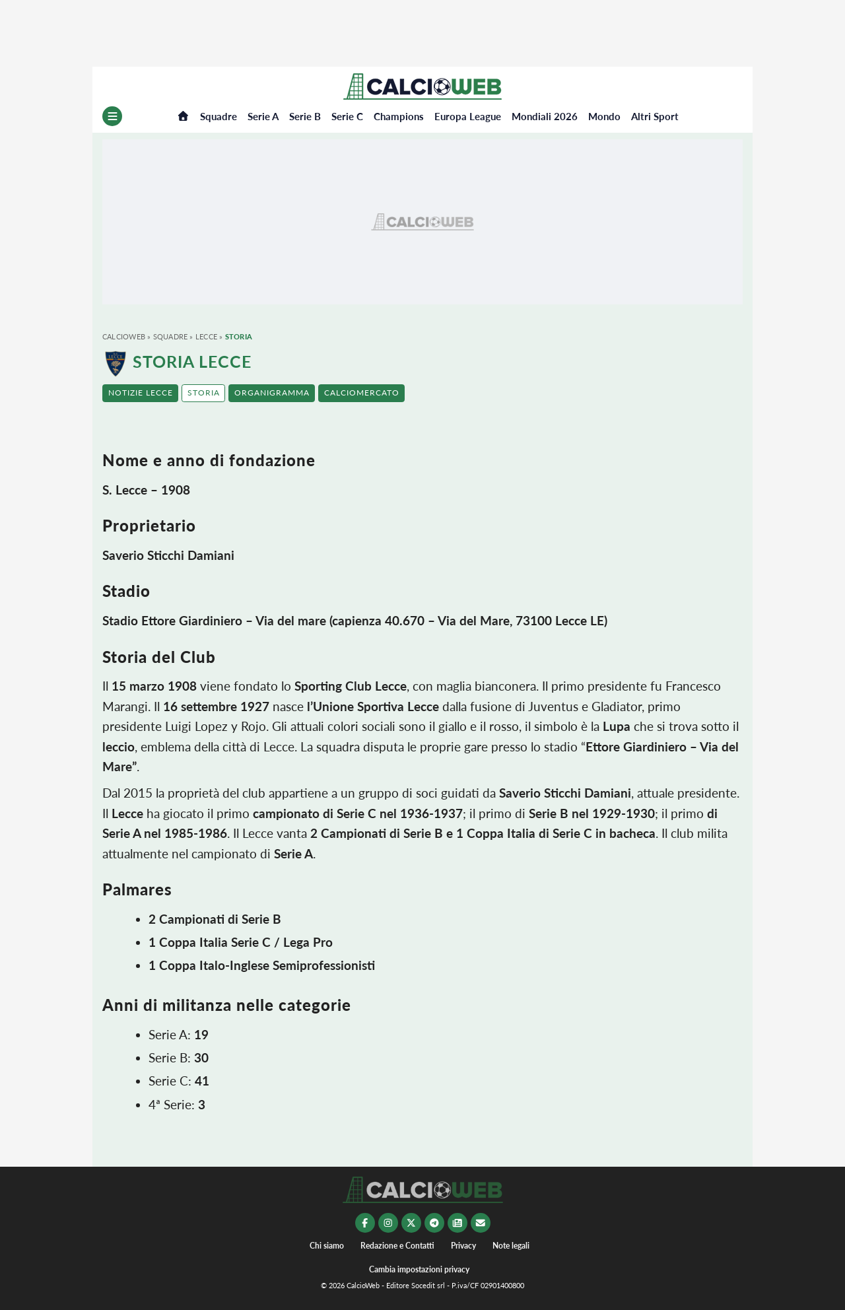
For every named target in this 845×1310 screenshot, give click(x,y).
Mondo (604, 116)
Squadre (218, 116)
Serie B (305, 116)
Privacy (463, 1246)
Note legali (510, 1246)
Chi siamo (327, 1246)
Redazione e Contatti (397, 1246)
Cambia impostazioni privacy (419, 1269)
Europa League (467, 116)
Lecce (206, 336)
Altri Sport (655, 116)
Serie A (263, 116)
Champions (399, 116)
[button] (140, 393)
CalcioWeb (123, 336)
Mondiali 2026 (545, 116)
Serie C (347, 116)
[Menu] (112, 116)
